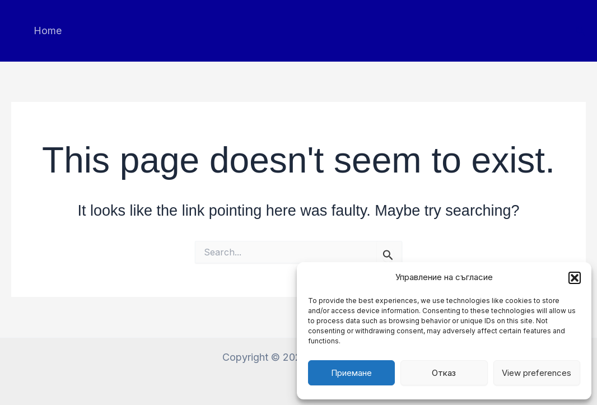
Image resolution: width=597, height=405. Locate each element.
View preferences (536, 372)
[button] (574, 277)
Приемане (351, 372)
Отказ (444, 372)
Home (46, 30)
